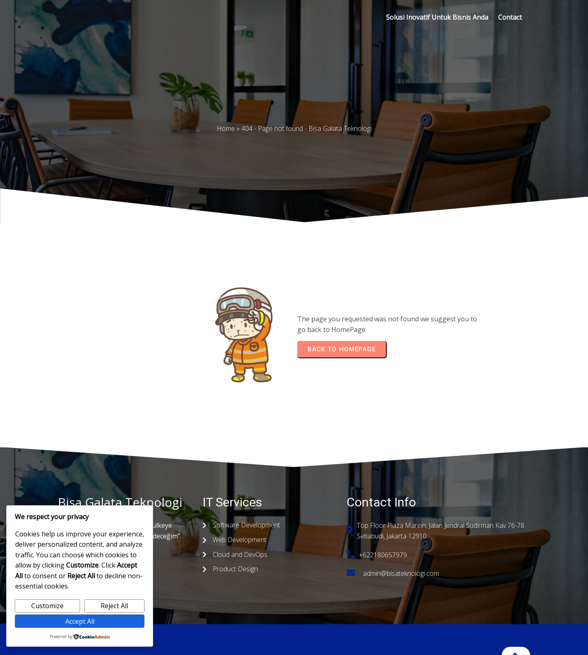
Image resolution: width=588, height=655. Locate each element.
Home (226, 128)
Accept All (79, 621)
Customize (47, 605)
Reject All (114, 605)
